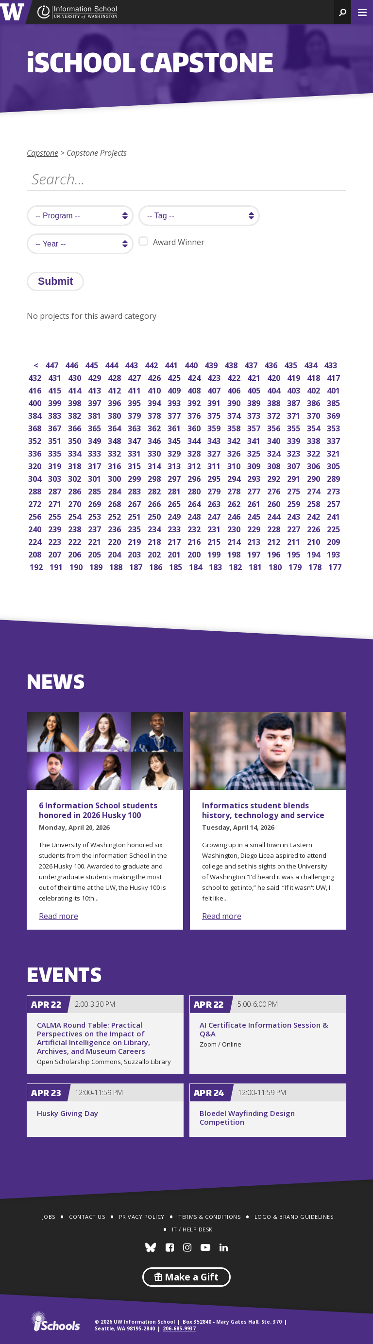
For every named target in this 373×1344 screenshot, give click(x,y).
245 (255, 515)
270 (76, 502)
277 (255, 490)
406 (235, 389)
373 (255, 414)
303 (56, 477)
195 (295, 553)
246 (235, 515)
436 (272, 364)
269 (95, 502)
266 (155, 502)
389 (255, 402)
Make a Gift (186, 1277)
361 (175, 427)
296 (195, 477)
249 (175, 515)
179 (296, 566)
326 (235, 452)
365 (95, 427)
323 (295, 452)
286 (76, 490)
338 (314, 439)
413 (95, 389)
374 (235, 414)
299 (135, 477)
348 (115, 439)
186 (157, 566)
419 (295, 376)
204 (115, 553)
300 (115, 477)
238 (76, 528)
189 (97, 566)
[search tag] (199, 215)
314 (155, 465)
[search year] (80, 243)
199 (215, 553)
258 (314, 502)
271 (56, 502)
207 (56, 553)
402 (314, 389)
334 (76, 452)
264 (195, 502)
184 (196, 566)
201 (175, 553)
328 (195, 452)
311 (215, 465)
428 (115, 376)
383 (56, 414)
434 (312, 364)
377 (175, 414)
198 (235, 553)
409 (175, 389)
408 (195, 389)
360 (195, 427)
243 (295, 515)
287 (56, 490)
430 (76, 376)
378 (155, 414)
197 (255, 553)
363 (135, 427)
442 (152, 364)
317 (95, 465)
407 (215, 389)
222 (76, 540)
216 (195, 540)
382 (76, 414)
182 (236, 566)
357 (255, 427)
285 (95, 490)
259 (295, 502)
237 (95, 528)
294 (235, 477)
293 (255, 477)
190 (77, 566)
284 (115, 490)
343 (215, 439)
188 (117, 566)
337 (334, 439)
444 (112, 364)
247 (215, 515)
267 (135, 502)
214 (235, 540)
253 (95, 515)
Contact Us (87, 1216)
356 (275, 427)
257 (334, 502)
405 (255, 389)
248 (195, 515)
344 (195, 439)
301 (95, 477)
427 (135, 376)
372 (275, 414)
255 (56, 515)
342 (235, 439)
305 (334, 465)
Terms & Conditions (209, 1216)
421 (255, 376)
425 (175, 376)
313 (175, 465)
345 (175, 439)
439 (212, 364)
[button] (342, 12)
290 (314, 477)
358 (235, 427)
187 (137, 566)
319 (56, 465)
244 (275, 515)
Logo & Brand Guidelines (294, 1216)
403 (295, 389)
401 (334, 389)
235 (135, 528)
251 (135, 515)
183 (216, 566)
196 (275, 553)
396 (115, 402)
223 (56, 540)
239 (56, 528)
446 (73, 364)
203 (135, 553)
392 (195, 402)
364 (115, 427)
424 (195, 376)
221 (95, 540)
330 (155, 452)
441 (172, 364)
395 (135, 402)
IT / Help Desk (192, 1229)
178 (316, 566)
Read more (58, 916)
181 (256, 566)
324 (275, 452)
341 (255, 439)
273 (334, 490)
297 (175, 477)
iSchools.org (55, 1321)
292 (275, 477)
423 (215, 376)
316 (115, 465)
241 (334, 515)
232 (195, 528)
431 (56, 376)
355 (295, 427)
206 (76, 553)
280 (195, 490)
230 (235, 528)
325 (255, 452)
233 (175, 528)
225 (334, 528)
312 (195, 465)
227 (295, 528)
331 (135, 452)
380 (115, 414)
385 (334, 402)
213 (255, 540)
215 (215, 540)
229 (255, 528)
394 (155, 402)
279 (215, 490)
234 (155, 528)
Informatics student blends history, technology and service (263, 810)
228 (275, 528)
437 (252, 364)
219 (135, 540)
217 (175, 540)
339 (295, 439)
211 (295, 540)
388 (275, 402)
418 (314, 376)
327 (215, 452)
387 (295, 402)
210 (314, 540)
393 (175, 402)
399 (56, 402)
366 (76, 427)
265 (175, 502)
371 (295, 414)
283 (135, 490)
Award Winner (171, 241)
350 (76, 439)
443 (132, 364)
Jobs (48, 1216)
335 (56, 452)
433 (331, 364)
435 (292, 364)
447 (53, 364)
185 (177, 566)
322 (314, 452)
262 (235, 502)
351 (56, 439)
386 (314, 402)
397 (95, 402)
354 (314, 427)
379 (135, 414)
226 (314, 528)
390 (235, 402)
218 (155, 540)
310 (235, 465)
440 (192, 364)
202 (155, 553)
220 (115, 540)
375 (215, 414)
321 (334, 452)
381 (95, 414)
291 (295, 477)
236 (115, 528)
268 (115, 502)
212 (275, 540)
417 (334, 376)
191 (57, 566)
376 (195, 414)
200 (195, 553)
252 (115, 515)
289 (334, 477)
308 (275, 465)
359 (215, 427)
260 (275, 502)
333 (95, 452)
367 (56, 427)
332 (115, 452)
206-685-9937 (179, 1328)
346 (155, 439)
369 (334, 414)
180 (276, 566)
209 (334, 540)
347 (135, 439)
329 (175, 452)
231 (215, 528)
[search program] (80, 215)
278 (235, 490)
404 (275, 389)
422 (235, 376)
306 (314, 465)
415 (56, 389)
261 (255, 502)
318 (76, 465)
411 (135, 389)
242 (314, 515)
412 (115, 389)
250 (155, 515)
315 (135, 465)
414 (76, 389)
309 (255, 465)
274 (314, 490)
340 (275, 439)
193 (334, 553)
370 (314, 414)
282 (155, 490)
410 (155, 389)
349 (95, 439)
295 (215, 477)
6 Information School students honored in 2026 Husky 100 (98, 810)
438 (232, 364)
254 (76, 515)
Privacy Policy (142, 1216)
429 (95, 376)
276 (275, 490)
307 (295, 465)
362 (155, 427)
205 (95, 553)
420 (275, 376)
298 (155, 477)
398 (76, 402)
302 (76, 477)
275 (295, 490)
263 (215, 502)
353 (334, 427)
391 (215, 402)
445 (93, 364)
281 (175, 490)
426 (155, 376)
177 (336, 566)
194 (314, 553)
